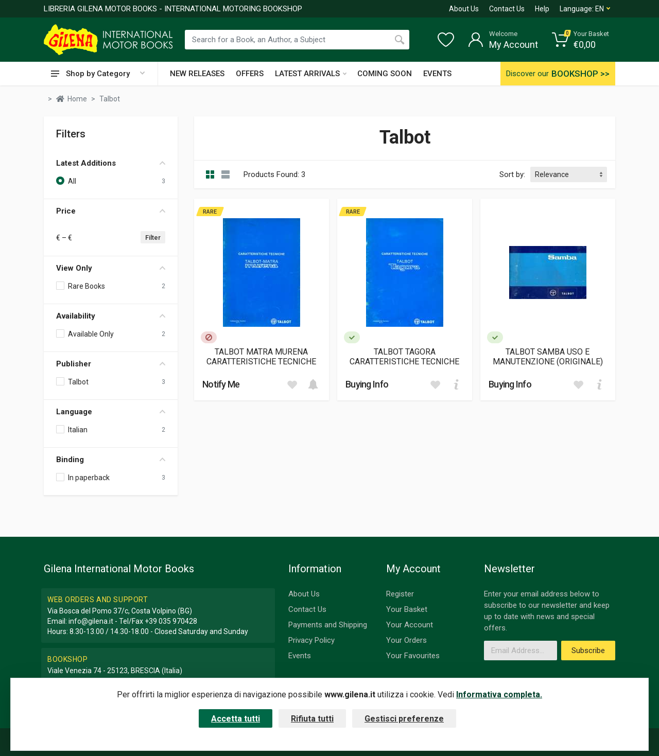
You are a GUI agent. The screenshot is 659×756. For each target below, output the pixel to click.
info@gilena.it (90, 621)
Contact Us (507, 8)
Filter (153, 237)
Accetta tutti (235, 719)
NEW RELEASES (197, 73)
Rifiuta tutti (312, 719)
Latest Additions (110, 163)
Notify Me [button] (221, 384)
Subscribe (588, 650)
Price (110, 211)
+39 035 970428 (171, 621)
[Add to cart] (313, 384)
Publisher (110, 363)
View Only (110, 268)
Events (299, 655)
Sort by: (512, 174)
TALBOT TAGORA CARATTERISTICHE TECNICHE (404, 356)
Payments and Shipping (327, 624)
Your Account (409, 624)
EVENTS (437, 73)
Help (542, 8)
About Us (464, 8)
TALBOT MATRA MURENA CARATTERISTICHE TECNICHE (261, 356)
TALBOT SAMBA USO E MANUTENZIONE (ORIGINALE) (548, 356)
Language (110, 411)
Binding (110, 459)
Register (400, 594)
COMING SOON (384, 73)
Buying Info (366, 384)
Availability (110, 316)
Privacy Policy (311, 640)
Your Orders (406, 640)
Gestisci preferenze (404, 719)
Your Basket (406, 609)
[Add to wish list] (292, 384)
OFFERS (250, 73)
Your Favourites (413, 655)
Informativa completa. (499, 694)
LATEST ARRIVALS (310, 73)
